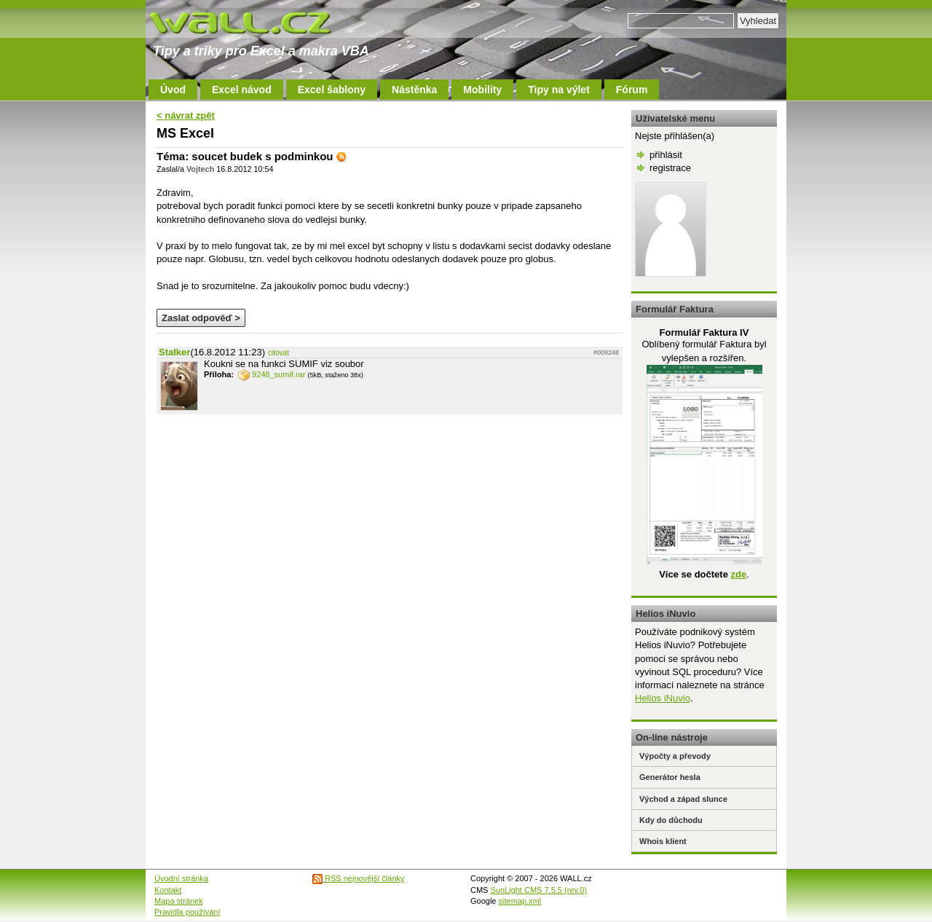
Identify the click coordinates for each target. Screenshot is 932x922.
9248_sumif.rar (271, 374)
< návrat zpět (186, 115)
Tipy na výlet (559, 89)
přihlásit (665, 154)
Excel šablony (332, 89)
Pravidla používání (187, 911)
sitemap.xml (520, 901)
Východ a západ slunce (683, 799)
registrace (670, 167)
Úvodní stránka (181, 878)
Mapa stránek (178, 901)
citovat (278, 353)
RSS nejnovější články (358, 878)
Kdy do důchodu (671, 820)
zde (738, 574)
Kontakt (167, 890)
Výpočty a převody (675, 756)
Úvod (173, 89)
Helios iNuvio (662, 698)
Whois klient (663, 841)
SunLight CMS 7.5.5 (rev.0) (539, 890)
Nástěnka (414, 89)
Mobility (482, 89)
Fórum (632, 89)
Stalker (174, 352)
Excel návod (242, 89)
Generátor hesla (669, 777)
